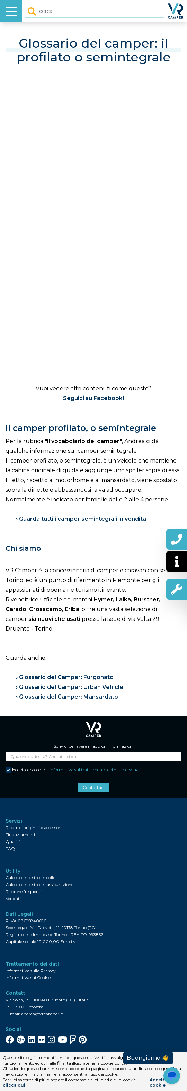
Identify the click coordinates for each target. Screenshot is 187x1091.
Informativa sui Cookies (29, 977)
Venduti (13, 898)
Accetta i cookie (160, 1082)
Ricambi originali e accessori (33, 827)
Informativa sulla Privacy (31, 970)
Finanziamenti (20, 834)
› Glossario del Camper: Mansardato (67, 696)
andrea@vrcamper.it (42, 1013)
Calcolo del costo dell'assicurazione (39, 884)
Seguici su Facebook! (93, 398)
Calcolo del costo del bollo (30, 877)
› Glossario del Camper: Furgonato (65, 677)
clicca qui (14, 1085)
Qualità (13, 841)
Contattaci (93, 787)
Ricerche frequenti (24, 891)
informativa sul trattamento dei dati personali (95, 769)
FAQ (10, 848)
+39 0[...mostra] (29, 1006)
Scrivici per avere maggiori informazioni (94, 746)
